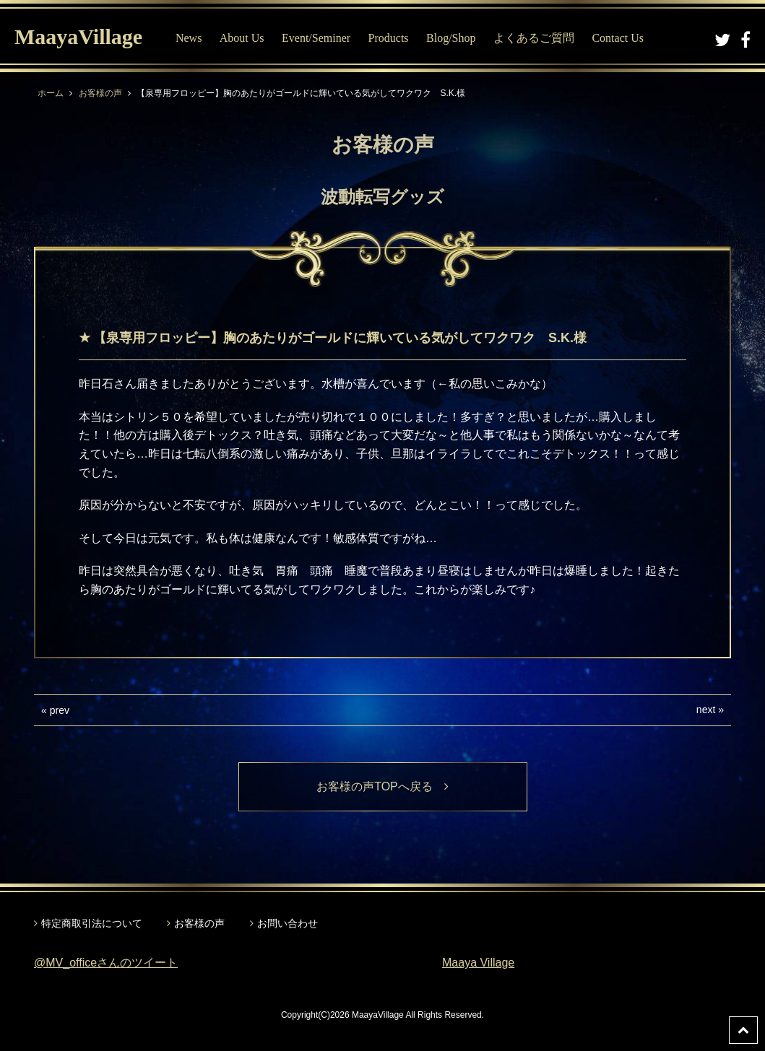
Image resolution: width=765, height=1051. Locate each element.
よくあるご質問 (533, 38)
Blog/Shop (450, 38)
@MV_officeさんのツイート (106, 962)
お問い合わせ (287, 923)
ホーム (51, 93)
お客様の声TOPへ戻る (382, 786)
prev (59, 710)
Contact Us (618, 38)
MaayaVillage (78, 36)
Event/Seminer (316, 38)
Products (388, 38)
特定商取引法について (91, 923)
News (189, 38)
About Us (242, 38)
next (705, 709)
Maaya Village (478, 962)
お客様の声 (100, 93)
